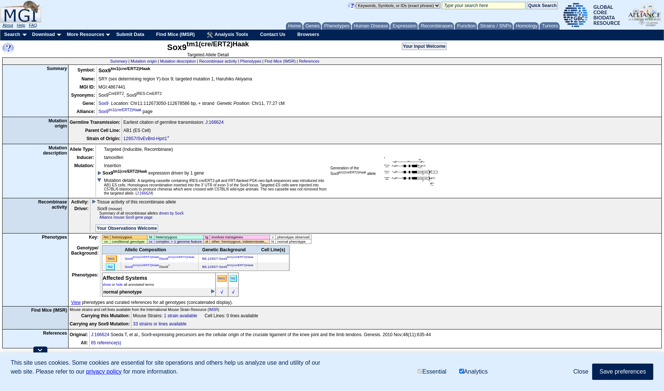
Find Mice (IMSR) (175, 34)
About (8, 25)
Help (21, 25)
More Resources (85, 34)
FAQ (33, 25)
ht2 (233, 278)
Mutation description (178, 61)
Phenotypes (250, 61)
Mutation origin (144, 61)
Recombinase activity (218, 61)
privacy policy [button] (103, 371)
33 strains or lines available (160, 324)
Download (43, 34)
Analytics (473, 371)
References (309, 61)
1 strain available (180, 315)
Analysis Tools (227, 35)
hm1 (221, 278)
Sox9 (104, 103)
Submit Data (130, 34)
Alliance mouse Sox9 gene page (125, 217)
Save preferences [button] (623, 371)
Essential (431, 371)
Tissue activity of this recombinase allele (134, 202)
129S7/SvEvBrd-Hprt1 (146, 138)
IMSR (213, 310)
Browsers (308, 34)
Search (12, 34)
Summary (118, 61)
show (107, 284)
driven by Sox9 (171, 213)
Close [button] (580, 371)
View (76, 302)
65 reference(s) (106, 342)
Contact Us (273, 34)
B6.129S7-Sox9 (227, 258)
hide (119, 284)
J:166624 (214, 122)
